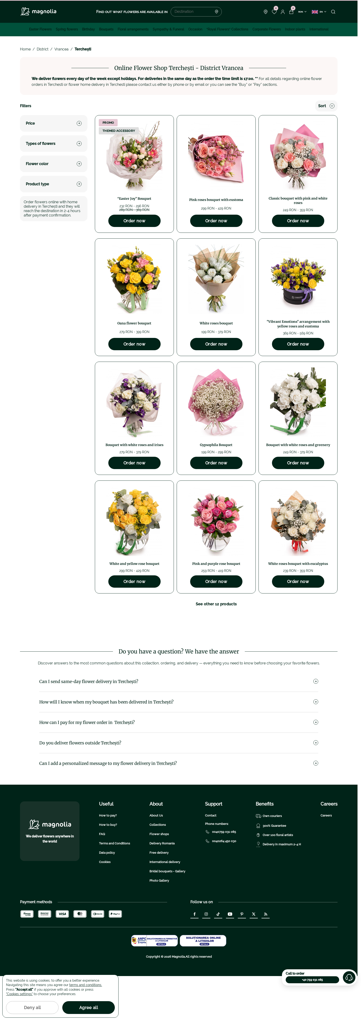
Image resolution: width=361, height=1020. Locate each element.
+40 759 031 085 (312, 979)
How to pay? (108, 859)
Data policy (107, 896)
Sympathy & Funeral (168, 29)
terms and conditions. (85, 985)
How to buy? (108, 868)
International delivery (164, 906)
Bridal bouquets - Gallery (167, 915)
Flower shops (159, 878)
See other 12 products (216, 604)
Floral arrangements (133, 29)
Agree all (88, 1007)
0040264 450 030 (220, 885)
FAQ (102, 878)
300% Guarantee (271, 869)
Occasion (195, 29)
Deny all (32, 1007)
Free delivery (159, 896)
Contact (210, 859)
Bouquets (106, 29)
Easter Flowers (40, 29)
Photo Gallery (159, 924)
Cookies (104, 906)
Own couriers (269, 860)
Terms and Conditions (114, 887)
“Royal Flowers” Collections (227, 29)
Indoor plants (295, 29)
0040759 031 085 (220, 876)
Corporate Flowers (266, 29)
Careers (326, 859)
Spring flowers (67, 29)
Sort (326, 105)
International (318, 29)
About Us (156, 859)
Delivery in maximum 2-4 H (278, 888)
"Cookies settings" (19, 994)
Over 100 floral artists (274, 879)
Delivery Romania (162, 887)
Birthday (88, 29)
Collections (157, 868)
